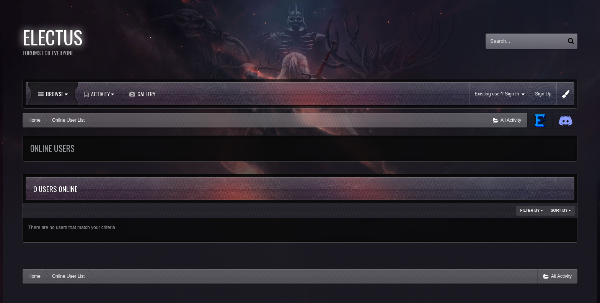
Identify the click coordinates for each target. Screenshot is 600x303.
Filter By (531, 210)
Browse (56, 94)
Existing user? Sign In (500, 94)
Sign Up (543, 94)
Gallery (145, 94)
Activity (102, 94)
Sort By (561, 210)
